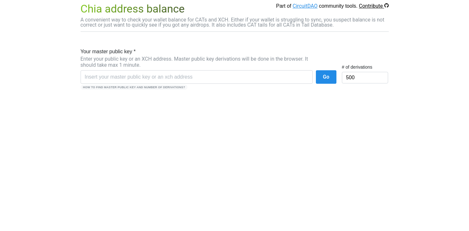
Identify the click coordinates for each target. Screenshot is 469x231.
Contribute (373, 6)
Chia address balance (133, 8)
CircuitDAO (305, 6)
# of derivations (357, 67)
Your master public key (108, 51)
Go (326, 77)
